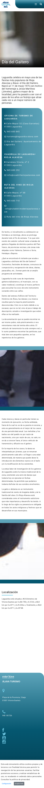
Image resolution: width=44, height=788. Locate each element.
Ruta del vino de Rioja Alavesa (22, 217)
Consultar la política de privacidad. (15, 779)
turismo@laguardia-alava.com (22, 136)
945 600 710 (13, 201)
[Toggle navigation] (35, 4)
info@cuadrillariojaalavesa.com (23, 175)
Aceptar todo (19, 783)
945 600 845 (13, 131)
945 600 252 (13, 170)
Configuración (6, 783)
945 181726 (7, 715)
